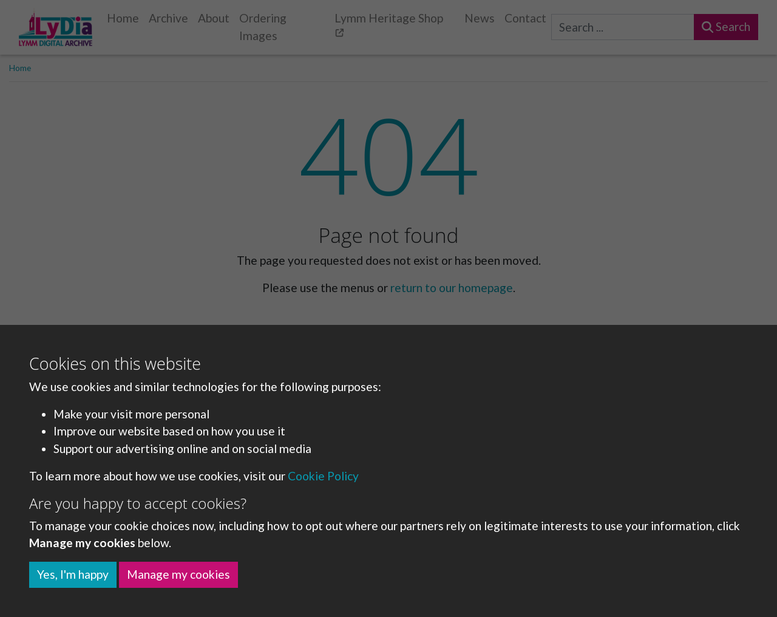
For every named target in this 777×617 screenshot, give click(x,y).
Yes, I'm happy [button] (73, 574)
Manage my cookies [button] (178, 574)
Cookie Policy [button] (323, 476)
